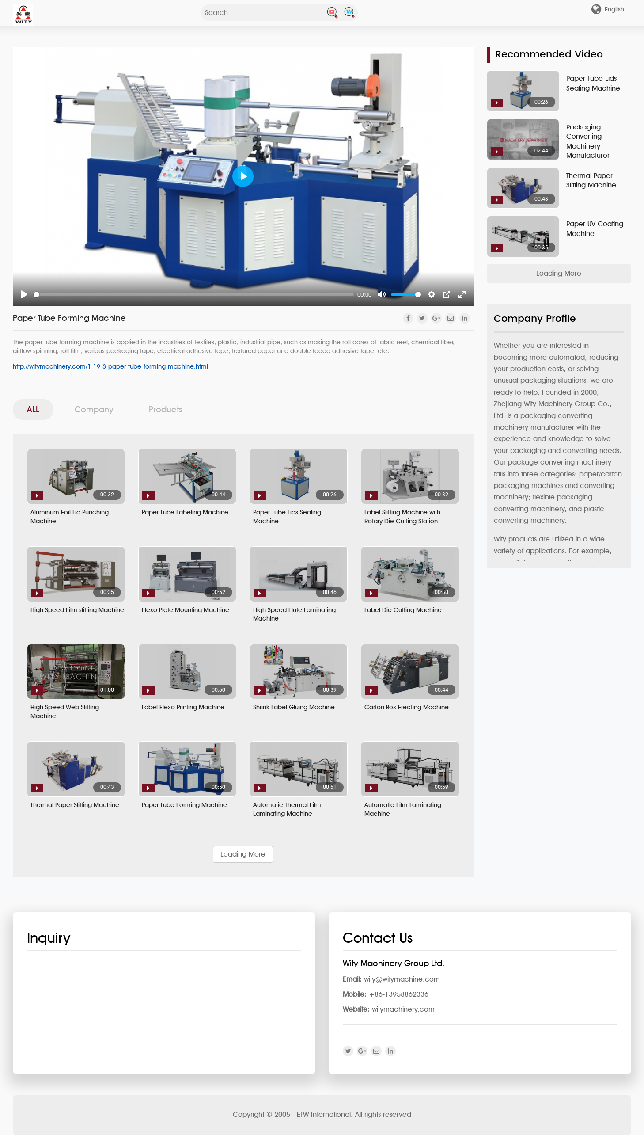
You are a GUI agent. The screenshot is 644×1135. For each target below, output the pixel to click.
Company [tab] (94, 409)
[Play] (24, 294)
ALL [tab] (33, 409)
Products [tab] (165, 409)
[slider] (194, 294)
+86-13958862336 (398, 994)
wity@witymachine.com (402, 979)
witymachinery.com (403, 1009)
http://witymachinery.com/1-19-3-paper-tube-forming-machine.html (110, 366)
